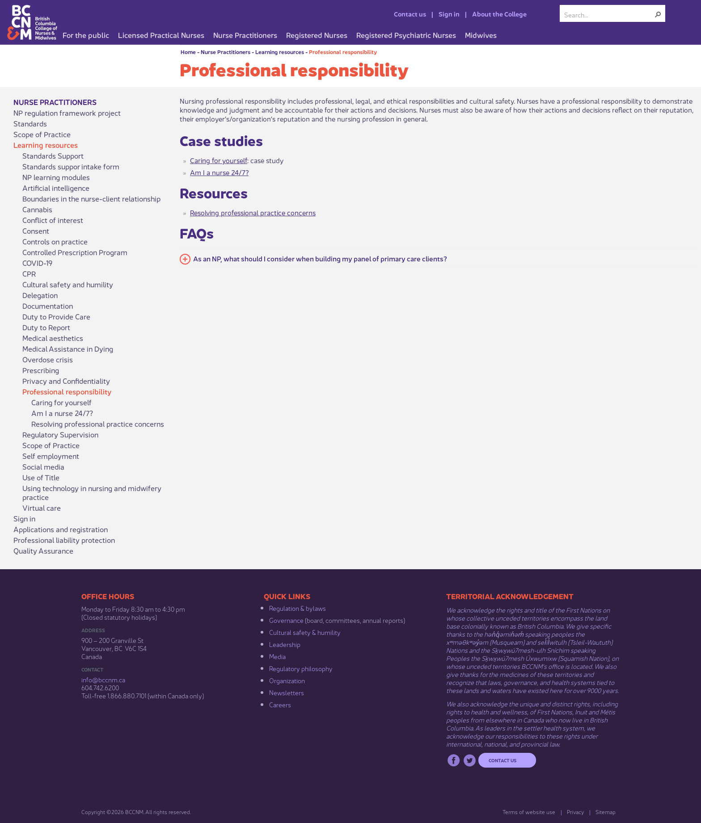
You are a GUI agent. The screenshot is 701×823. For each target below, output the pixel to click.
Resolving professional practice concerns (97, 423)
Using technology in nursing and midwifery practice (91, 492)
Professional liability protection (64, 539)
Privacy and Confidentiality (66, 380)
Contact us (410, 13)
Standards (30, 123)
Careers (280, 704)
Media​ (277, 656)
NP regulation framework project (67, 112)
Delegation (40, 295)
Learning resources (279, 51)
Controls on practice (55, 241)
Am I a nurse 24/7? (62, 412)
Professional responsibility (343, 51)
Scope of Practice (42, 134)
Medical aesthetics (52, 337)
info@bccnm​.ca (103, 679)
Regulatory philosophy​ (301, 668)
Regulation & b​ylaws (297, 608)
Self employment (50, 455)
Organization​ (287, 680)
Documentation (47, 305)
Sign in (449, 13)
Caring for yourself (61, 402)
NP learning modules (56, 177)
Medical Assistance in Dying (67, 348)
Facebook (453, 760)
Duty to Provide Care (56, 316)
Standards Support (53, 155)
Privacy (575, 811)
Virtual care (41, 507)
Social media (43, 466)
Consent (35, 230)
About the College (499, 13)
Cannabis (37, 209)
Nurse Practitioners (225, 51)
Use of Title (40, 477)
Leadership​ (284, 644)
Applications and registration (60, 529)
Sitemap (605, 811)
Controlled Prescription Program (74, 252)
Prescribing (40, 370)
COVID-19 (37, 262)
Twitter (469, 760)
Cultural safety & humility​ (305, 632)
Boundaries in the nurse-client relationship (91, 198)
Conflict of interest (52, 219)
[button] (658, 14)
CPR (29, 273)
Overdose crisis (47, 359)
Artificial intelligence (55, 187)
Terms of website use (529, 811)
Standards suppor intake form (70, 166)
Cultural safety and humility (67, 284)
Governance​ (286, 620)
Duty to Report (46, 327)
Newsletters (286, 692)
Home (188, 51)
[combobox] (609, 14)
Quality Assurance (43, 550)
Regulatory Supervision (60, 434)
